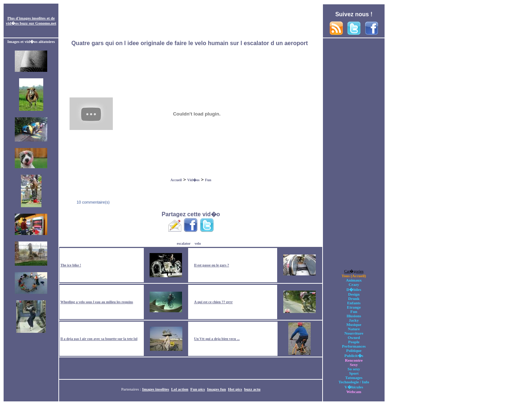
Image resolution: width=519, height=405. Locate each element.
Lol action (179, 389)
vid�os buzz (17, 23)
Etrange (354, 307)
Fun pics (197, 389)
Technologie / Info (353, 382)
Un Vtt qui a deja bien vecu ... (217, 339)
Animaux (354, 280)
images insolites (32, 18)
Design (354, 294)
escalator (183, 243)
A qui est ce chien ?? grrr (213, 302)
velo (198, 243)
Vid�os (193, 180)
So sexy (353, 369)
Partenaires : (131, 389)
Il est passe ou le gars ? (211, 265)
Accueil (176, 180)
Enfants (353, 303)
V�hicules (354, 387)
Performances (354, 346)
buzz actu (252, 389)
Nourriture (354, 333)
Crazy (354, 284)
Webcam (353, 391)
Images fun (216, 389)
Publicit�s (354, 355)
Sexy (354, 364)
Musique (353, 324)
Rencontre (354, 360)
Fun (208, 180)
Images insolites (155, 389)
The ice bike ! (70, 265)
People (353, 342)
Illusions (354, 316)
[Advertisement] (190, 21)
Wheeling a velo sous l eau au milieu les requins (96, 302)
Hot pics (235, 389)
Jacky (354, 320)
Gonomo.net (45, 23)
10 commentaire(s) (92, 202)
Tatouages (354, 377)
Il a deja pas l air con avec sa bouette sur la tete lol (98, 339)
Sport (354, 373)
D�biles (353, 289)
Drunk (354, 298)
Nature (354, 329)
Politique (353, 350)
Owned (354, 337)
